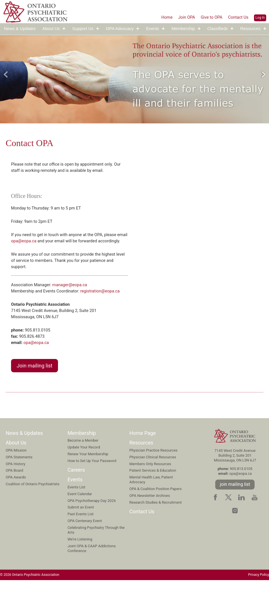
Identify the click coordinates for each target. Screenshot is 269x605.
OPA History (15, 488)
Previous (5, 74)
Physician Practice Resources (153, 475)
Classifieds (217, 28)
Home (161, 17)
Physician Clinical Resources (152, 481)
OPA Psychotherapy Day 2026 (92, 525)
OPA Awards (16, 501)
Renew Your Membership (88, 478)
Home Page (142, 457)
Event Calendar (80, 518)
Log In (260, 18)
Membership (183, 28)
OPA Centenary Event (85, 545)
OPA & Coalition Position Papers (155, 513)
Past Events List (81, 538)
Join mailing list (34, 390)
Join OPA (182, 17)
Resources (250, 28)
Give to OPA (209, 17)
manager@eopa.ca (75, 297)
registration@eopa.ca (58, 311)
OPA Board (14, 495)
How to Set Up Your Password (92, 485)
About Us (51, 28)
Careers (76, 494)
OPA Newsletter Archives (149, 520)
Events (152, 28)
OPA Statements (19, 481)
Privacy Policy (258, 599)
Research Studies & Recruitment (155, 527)
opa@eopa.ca (37, 244)
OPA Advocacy (120, 28)
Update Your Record (84, 471)
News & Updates (20, 28)
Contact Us (237, 17)
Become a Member (83, 465)
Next (263, 74)
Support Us (82, 28)
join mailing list (235, 508)
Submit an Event (81, 531)
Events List (76, 511)
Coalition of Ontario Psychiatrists (32, 508)
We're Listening (80, 563)
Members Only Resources (150, 488)
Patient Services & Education (152, 495)
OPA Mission (16, 475)
